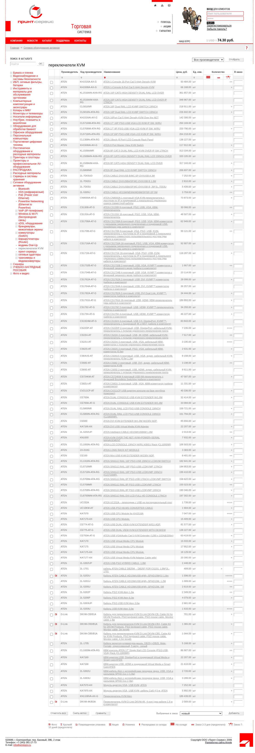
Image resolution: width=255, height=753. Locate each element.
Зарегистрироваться (219, 25)
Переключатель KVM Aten (117, 696)
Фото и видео (21, 273)
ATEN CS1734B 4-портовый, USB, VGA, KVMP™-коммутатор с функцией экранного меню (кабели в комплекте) (137, 273)
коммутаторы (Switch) (26, 234)
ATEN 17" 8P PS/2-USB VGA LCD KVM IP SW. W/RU (131, 128)
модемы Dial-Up (28, 245)
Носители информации (27, 116)
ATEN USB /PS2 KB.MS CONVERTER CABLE (128, 508)
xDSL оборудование (30, 223)
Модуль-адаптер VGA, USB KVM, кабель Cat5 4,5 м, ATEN (135, 690)
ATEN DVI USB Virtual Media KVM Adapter (126, 426)
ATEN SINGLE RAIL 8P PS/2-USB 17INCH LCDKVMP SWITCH (137, 479)
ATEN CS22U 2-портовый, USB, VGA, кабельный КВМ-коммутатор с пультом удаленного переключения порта (133, 343)
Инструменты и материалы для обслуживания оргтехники (22, 93)
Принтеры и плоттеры (26, 157)
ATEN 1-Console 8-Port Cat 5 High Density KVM (128, 87)
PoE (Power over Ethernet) (28, 197)
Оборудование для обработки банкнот (24, 128)
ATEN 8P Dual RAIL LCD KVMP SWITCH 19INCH (129, 170)
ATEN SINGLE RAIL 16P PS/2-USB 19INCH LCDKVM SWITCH (137, 461)
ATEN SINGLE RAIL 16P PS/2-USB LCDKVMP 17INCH (132, 466)
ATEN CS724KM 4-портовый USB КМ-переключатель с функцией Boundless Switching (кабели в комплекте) (133, 378)
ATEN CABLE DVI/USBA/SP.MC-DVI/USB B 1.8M (129, 181)
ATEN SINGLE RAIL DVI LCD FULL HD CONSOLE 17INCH (135, 495)
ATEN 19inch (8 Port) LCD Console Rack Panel (128, 139)
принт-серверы (27, 251)
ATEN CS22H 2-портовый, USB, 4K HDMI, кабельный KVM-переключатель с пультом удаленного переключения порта (135, 336)
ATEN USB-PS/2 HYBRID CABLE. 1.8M (124, 563)
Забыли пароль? (217, 29)
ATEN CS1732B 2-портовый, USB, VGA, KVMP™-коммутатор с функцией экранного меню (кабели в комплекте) (137, 266)
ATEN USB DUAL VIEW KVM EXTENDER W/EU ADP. (132, 524)
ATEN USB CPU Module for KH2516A (123, 513)
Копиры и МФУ (22, 110)
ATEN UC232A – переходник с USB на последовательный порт (137, 502)
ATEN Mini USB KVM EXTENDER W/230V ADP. (128, 455)
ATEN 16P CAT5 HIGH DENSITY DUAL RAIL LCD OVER (133, 92)
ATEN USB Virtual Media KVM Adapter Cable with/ (130, 557)
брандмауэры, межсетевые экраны (30, 228)
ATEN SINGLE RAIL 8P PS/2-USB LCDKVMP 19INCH (132, 490)
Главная (14, 47)
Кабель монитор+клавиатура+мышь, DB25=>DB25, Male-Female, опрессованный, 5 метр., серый (134, 644)
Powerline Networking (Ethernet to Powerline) (31, 204)
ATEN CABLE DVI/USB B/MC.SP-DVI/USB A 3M (129, 175)
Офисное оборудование (27, 132)
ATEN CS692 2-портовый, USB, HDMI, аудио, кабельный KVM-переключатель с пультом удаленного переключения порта (137, 371)
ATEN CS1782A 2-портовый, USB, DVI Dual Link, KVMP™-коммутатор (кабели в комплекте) (135, 294)
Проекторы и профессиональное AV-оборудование (27, 163)
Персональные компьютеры (22, 137)
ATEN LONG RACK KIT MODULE (121, 450)
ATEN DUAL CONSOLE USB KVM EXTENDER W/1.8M (133, 397)
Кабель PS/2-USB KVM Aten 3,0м (121, 603)
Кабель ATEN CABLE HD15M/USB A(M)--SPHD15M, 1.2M (134, 581)
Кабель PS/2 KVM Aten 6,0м (118, 597)
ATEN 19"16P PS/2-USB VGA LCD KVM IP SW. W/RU (132, 134)
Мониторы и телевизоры (28, 113)
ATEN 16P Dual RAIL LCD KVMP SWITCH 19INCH (130, 106)
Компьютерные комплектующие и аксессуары (24, 104)
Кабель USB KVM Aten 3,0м (118, 608)
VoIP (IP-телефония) (30, 210)
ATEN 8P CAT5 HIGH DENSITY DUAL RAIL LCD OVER (133, 163)
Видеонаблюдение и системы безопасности (27, 77)
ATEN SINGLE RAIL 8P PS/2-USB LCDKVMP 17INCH (132, 484)
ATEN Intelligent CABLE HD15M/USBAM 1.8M (128, 432)
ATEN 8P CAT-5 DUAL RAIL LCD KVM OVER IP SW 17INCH (135, 150)
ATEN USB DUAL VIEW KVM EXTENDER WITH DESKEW (134, 530)
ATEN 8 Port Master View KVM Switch (123, 145)
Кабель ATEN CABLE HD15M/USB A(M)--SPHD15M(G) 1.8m (135, 575)
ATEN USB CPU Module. (116, 519)
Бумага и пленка (23, 72)
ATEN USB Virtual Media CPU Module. (123, 552)
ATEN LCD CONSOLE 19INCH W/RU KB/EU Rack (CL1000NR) (137, 444)
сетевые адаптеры (29, 254)
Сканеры (18, 264)
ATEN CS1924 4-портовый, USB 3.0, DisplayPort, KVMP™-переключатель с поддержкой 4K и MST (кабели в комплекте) (137, 322)
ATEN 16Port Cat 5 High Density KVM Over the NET (131, 117)
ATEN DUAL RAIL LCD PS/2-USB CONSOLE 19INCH (131, 408)
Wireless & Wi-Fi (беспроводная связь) (28, 217)
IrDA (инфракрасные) (31, 192)
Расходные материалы (27, 173)
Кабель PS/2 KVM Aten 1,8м (118, 592)
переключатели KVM (30, 248)
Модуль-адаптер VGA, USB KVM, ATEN (125, 685)
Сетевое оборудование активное (42, 47)
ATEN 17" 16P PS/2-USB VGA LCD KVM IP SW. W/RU (132, 123)
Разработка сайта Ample (218, 742)
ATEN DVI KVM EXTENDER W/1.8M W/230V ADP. (130, 421)
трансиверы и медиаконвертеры (29, 259)
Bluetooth (23, 188)
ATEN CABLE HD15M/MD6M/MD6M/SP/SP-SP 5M (130, 192)
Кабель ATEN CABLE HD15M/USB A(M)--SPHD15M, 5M (133, 586)
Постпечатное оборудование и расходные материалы (27, 151)
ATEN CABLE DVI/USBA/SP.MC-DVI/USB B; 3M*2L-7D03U (134, 186)
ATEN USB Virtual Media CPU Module (123, 541)
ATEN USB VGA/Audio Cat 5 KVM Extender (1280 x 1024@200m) (138, 535)
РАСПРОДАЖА (22, 169)
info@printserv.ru (22, 745)
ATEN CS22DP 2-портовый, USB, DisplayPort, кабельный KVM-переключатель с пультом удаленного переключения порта (137, 329)
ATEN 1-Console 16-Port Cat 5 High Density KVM (129, 81)
